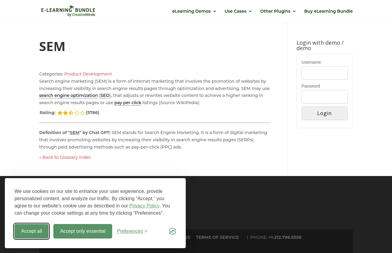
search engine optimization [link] (68, 95)
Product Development (88, 74)
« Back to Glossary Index (65, 157)
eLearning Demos (191, 11)
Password (311, 86)
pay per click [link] (127, 102)
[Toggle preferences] (132, 231)
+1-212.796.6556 (285, 237)
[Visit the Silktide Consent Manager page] (172, 231)
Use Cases (235, 11)
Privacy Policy (144, 205)
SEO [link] (104, 95)
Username (311, 62)
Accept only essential (82, 231)
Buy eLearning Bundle (328, 11)
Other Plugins (275, 11)
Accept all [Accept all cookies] (31, 231)
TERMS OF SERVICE (217, 237)
